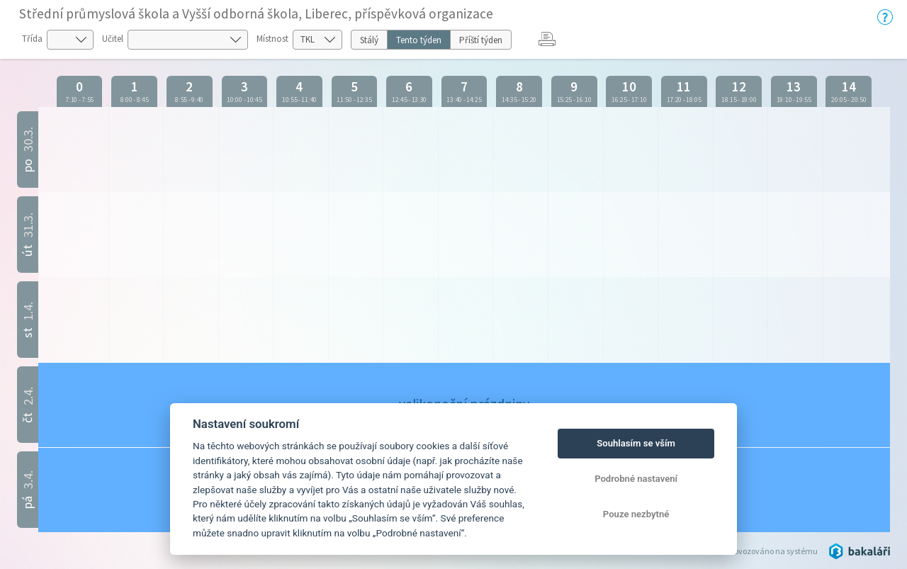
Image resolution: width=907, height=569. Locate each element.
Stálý (369, 40)
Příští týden (480, 40)
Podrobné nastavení (636, 478)
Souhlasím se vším (636, 443)
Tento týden (418, 40)
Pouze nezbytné (636, 514)
